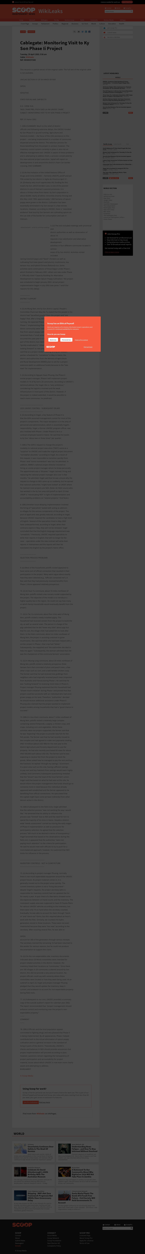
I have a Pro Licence (81, 340)
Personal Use (66, 340)
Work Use (53, 340)
